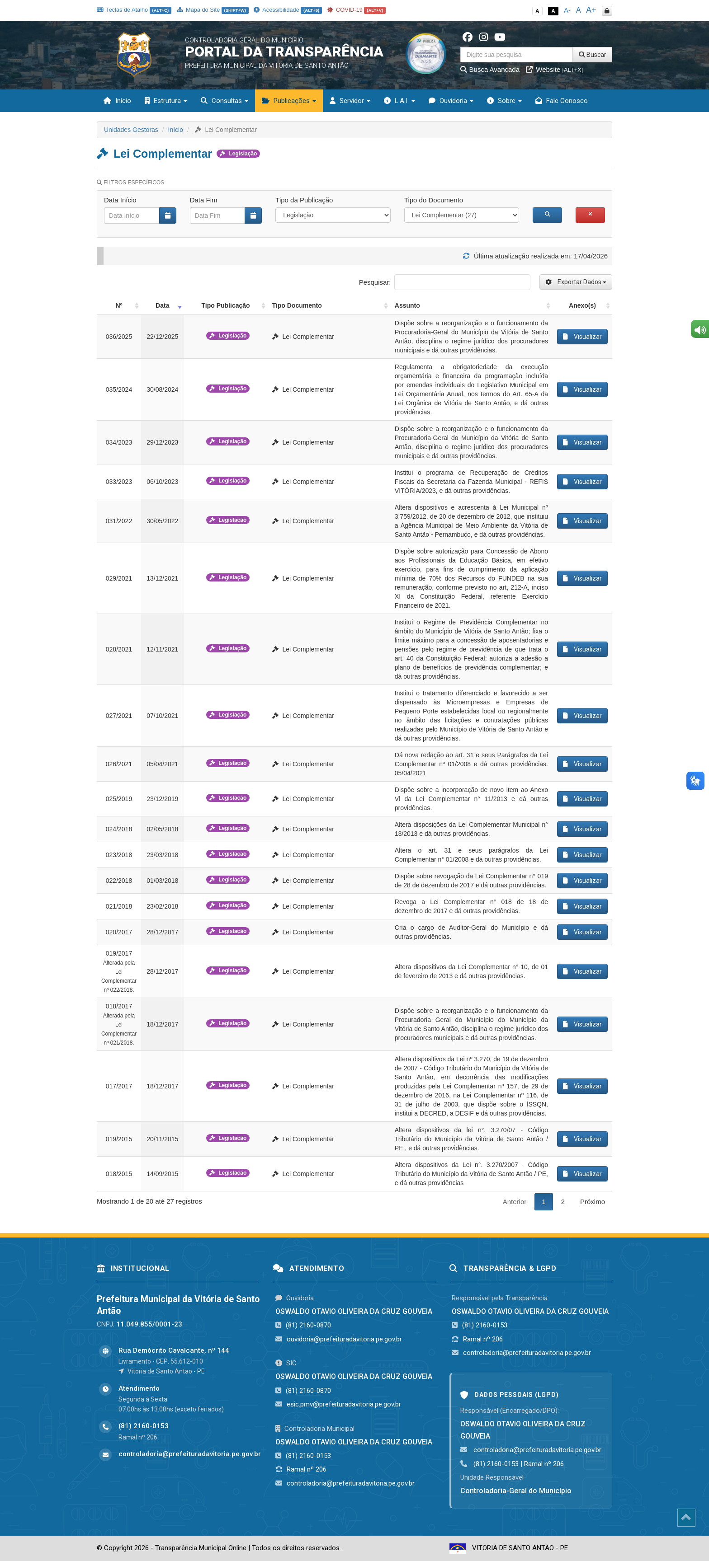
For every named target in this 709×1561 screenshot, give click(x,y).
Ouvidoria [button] (451, 101)
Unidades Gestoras (131, 129)
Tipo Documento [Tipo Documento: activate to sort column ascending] (297, 305)
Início (117, 101)
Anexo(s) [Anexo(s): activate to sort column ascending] (582, 305)
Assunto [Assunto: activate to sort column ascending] (407, 305)
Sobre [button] (504, 101)
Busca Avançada (490, 69)
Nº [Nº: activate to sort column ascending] (118, 305)
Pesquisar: (444, 282)
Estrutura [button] (166, 101)
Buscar (592, 54)
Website (554, 69)
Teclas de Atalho (134, 9)
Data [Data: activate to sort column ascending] (162, 305)
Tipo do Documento (433, 200)
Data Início (120, 200)
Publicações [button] (289, 101)
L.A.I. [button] (399, 101)
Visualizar (582, 336)
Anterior (515, 1201)
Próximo (592, 1201)
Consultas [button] (224, 101)
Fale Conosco (561, 101)
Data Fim (203, 200)
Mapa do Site (213, 9)
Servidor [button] (350, 101)
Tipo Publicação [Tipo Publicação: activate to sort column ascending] (226, 305)
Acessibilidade (287, 9)
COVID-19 (356, 9)
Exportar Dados (575, 282)
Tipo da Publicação (304, 200)
